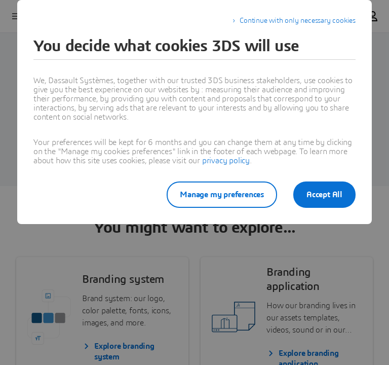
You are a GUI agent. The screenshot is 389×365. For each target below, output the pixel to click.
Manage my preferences (222, 195)
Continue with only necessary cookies (298, 20)
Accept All (324, 195)
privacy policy (226, 161)
